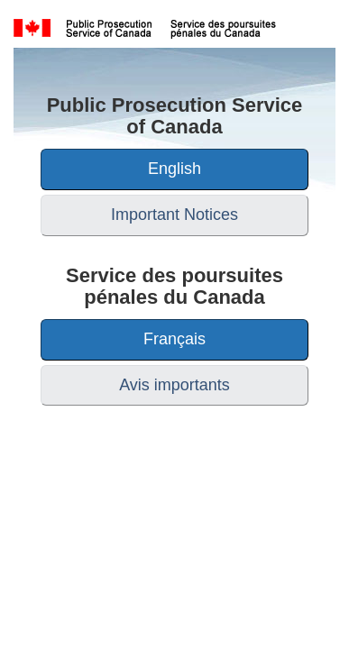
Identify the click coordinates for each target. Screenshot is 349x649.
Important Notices (174, 215)
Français (174, 339)
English (174, 169)
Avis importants (174, 385)
